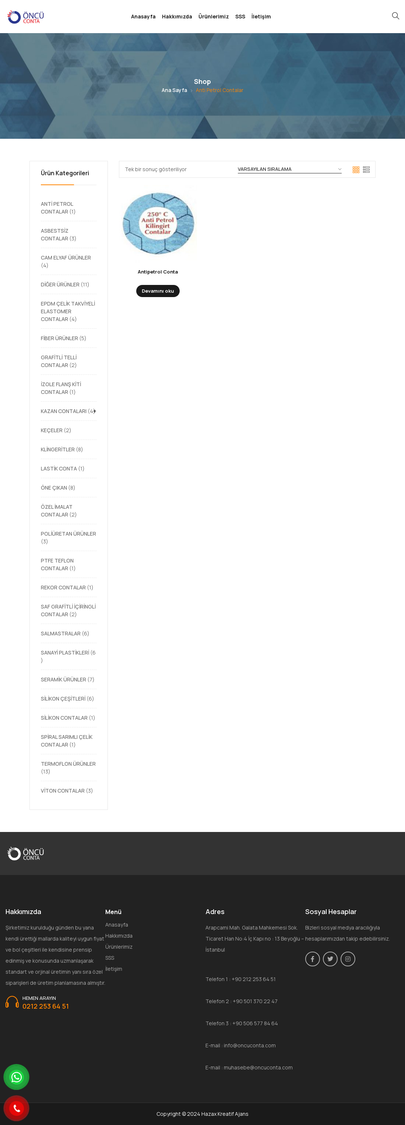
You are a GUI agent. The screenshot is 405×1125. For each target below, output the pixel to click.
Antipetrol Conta (158, 271)
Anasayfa (143, 16)
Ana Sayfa (174, 90)
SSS (240, 16)
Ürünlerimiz (213, 16)
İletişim (261, 16)
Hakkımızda (177, 16)
